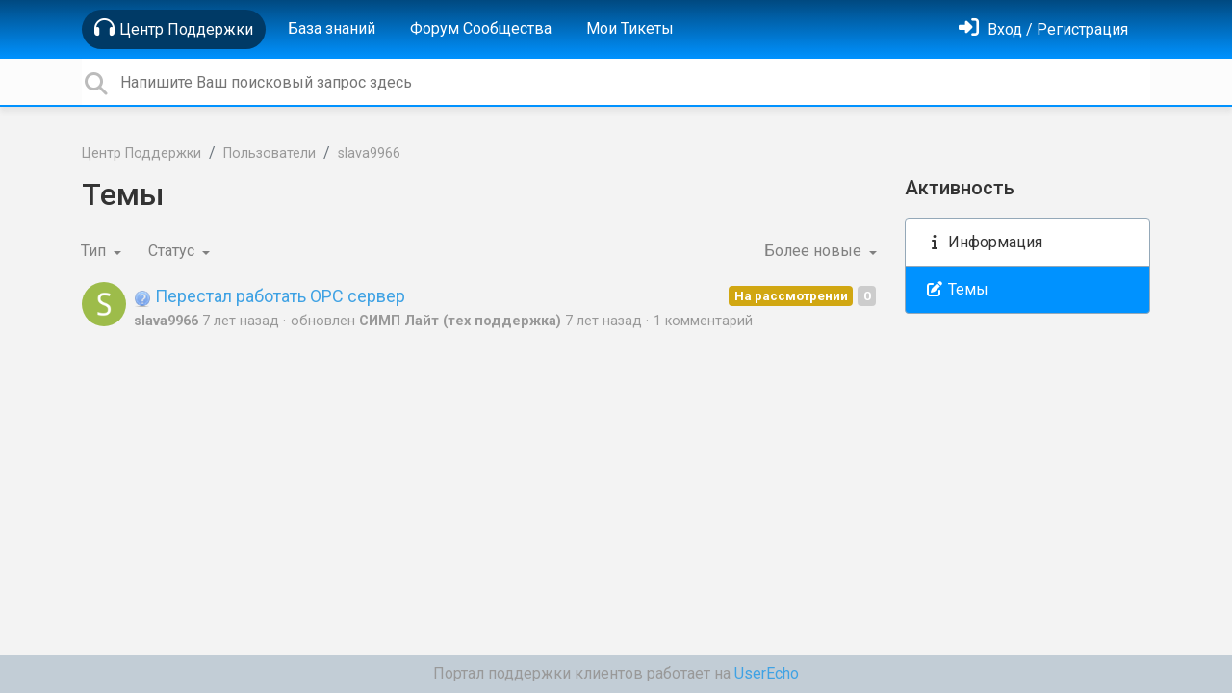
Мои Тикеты (630, 28)
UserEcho (766, 673)
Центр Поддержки (173, 27)
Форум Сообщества (481, 28)
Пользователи (269, 153)
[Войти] (1043, 29)
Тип (95, 251)
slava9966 (369, 153)
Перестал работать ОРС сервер (269, 296)
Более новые (814, 251)
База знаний (331, 28)
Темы (956, 289)
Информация (983, 242)
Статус (173, 251)
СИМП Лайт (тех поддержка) (460, 321)
